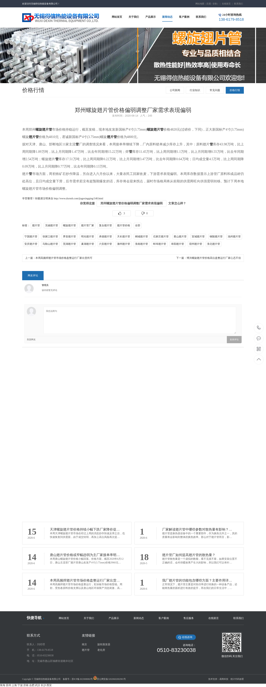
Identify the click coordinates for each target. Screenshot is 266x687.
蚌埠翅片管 (159, 244)
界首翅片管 (69, 236)
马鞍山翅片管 (50, 244)
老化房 (101, 650)
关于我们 (89, 618)
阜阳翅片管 (177, 244)
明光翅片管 (87, 236)
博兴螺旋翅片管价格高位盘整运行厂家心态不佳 (214, 258)
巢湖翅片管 (87, 244)
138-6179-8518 (259, 328)
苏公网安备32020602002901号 (111, 679)
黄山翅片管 (180, 236)
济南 (25, 685)
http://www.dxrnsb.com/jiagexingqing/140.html (78, 198)
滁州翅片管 (123, 244)
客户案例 (163, 618)
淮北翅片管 (213, 244)
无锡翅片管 (51, 225)
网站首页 (64, 618)
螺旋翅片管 (43, 129)
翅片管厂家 (87, 225)
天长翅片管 (123, 236)
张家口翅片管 (50, 236)
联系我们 (238, 3)
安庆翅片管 (30, 244)
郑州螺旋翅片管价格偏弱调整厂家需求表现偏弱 (131, 203)
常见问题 (215, 90)
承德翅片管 (105, 236)
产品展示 (114, 618)
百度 (209, 3)
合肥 (31, 685)
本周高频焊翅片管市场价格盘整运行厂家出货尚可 (63, 258)
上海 (14, 685)
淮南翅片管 (141, 244)
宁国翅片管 (30, 236)
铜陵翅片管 (216, 236)
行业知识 (195, 90)
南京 (84, 644)
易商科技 (223, 679)
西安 (49, 685)
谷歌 (215, 3)
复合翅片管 (105, 225)
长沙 (43, 685)
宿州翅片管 (195, 244)
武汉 (37, 685)
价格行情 (235, 90)
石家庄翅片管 (161, 236)
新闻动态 (139, 618)
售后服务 (188, 618)
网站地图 (199, 3)
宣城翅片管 (198, 236)
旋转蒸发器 (103, 644)
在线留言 (226, 3)
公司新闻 (175, 90)
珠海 (2, 685)
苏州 (8, 685)
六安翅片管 (105, 244)
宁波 (20, 685)
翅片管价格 (123, 225)
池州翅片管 (234, 236)
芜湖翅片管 (69, 244)
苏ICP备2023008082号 (82, 679)
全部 (137, 225)
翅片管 (34, 137)
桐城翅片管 (141, 236)
